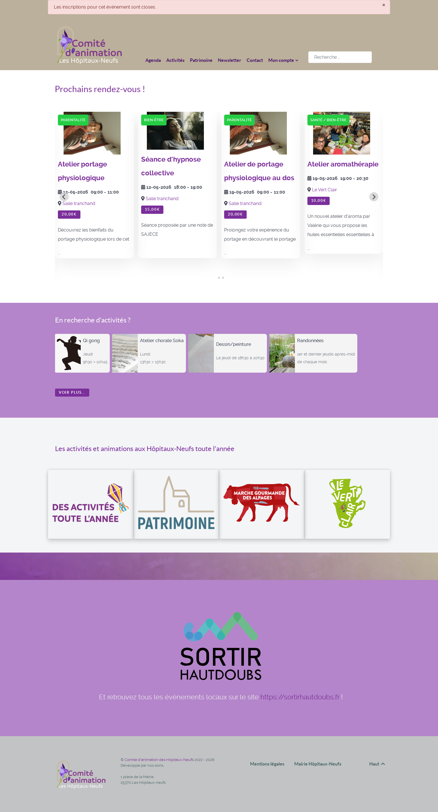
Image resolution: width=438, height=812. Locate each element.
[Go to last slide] (64, 196)
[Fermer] (384, 4)
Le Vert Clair (324, 189)
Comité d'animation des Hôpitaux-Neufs (159, 760)
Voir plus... (72, 392)
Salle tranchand (78, 203)
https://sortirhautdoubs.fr (299, 697)
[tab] (214, 277)
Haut (377, 763)
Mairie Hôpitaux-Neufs (317, 763)
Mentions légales (267, 763)
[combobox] (340, 57)
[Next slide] (373, 196)
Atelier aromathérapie (342, 164)
